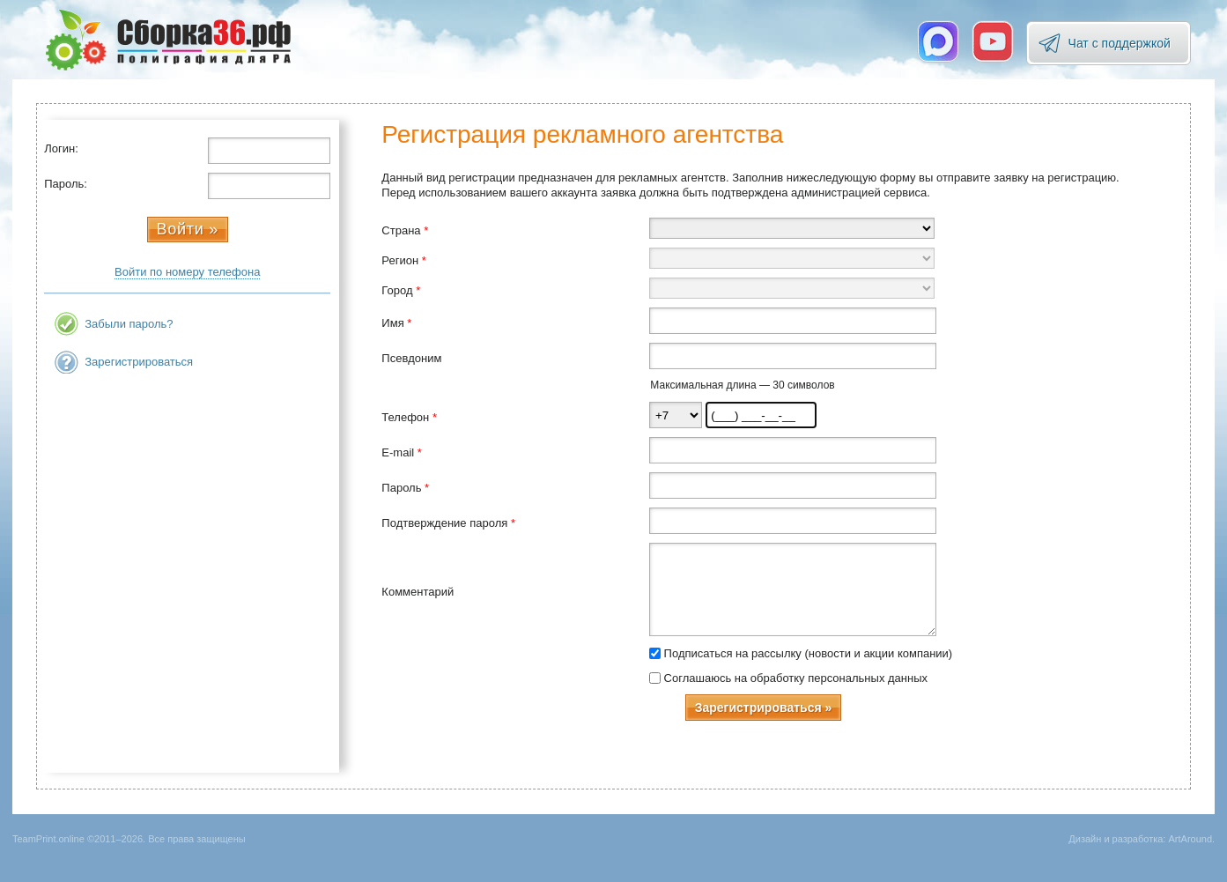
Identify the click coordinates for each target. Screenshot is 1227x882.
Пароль (405, 487)
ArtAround (1190, 839)
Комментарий (417, 591)
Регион (403, 260)
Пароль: (65, 183)
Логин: (61, 148)
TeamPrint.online (167, 39)
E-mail (401, 452)
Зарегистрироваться (139, 361)
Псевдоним (411, 358)
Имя (396, 323)
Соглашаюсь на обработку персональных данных (796, 678)
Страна (404, 230)
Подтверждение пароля (448, 523)
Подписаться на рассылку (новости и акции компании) (808, 653)
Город (400, 290)
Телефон (409, 417)
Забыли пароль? (129, 323)
